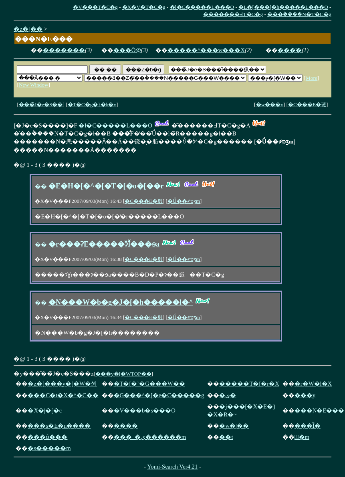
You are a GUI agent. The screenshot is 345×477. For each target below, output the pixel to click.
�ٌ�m (302, 437)
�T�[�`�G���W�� (149, 383)
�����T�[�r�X (249, 383)
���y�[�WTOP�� (123, 374)
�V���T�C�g (95, 7)
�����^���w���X (206, 50)
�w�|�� (234, 425)
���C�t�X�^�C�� (63, 395)
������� (64, 50)
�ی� (227, 395)
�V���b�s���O (145, 410)
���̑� (290, 50)
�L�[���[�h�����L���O (283, 7)
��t (226, 437)
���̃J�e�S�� (41, 104)
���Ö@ (127, 50)
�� (41, 186)
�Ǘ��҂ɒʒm (183, 201)
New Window (33, 85)
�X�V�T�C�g (143, 7)
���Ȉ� (308, 425)
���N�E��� (320, 410)
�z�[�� (28, 29)
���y (305, 395)
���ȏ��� (47, 437)
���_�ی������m (150, 437)
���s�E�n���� (59, 425)
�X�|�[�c (45, 410)
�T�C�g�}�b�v (92, 104)
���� (126, 425)
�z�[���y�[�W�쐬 (62, 383)
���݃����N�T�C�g (299, 14)
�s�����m (49, 448)
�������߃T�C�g (233, 14)
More (311, 78)
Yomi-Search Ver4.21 (172, 466)
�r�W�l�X (313, 383)
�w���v (269, 104)
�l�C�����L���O (202, 7)
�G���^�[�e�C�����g (159, 395)
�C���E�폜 (307, 104)
